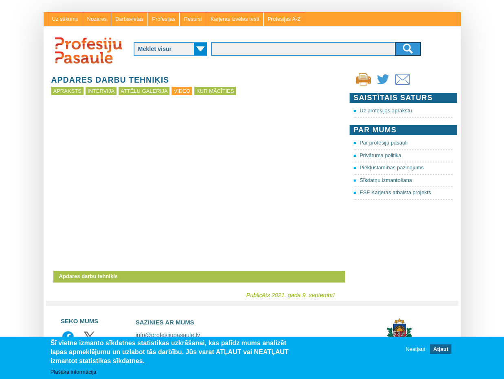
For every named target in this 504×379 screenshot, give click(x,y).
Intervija (101, 91)
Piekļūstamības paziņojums (392, 167)
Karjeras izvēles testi (234, 19)
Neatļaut (415, 349)
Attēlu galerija (144, 91)
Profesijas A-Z (284, 19)
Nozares (97, 19)
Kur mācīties (215, 91)
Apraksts (67, 91)
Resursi (193, 19)
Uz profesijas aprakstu (386, 110)
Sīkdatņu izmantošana (386, 180)
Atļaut (440, 349)
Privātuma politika (381, 155)
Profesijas (163, 19)
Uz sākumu (65, 19)
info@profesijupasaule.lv (168, 335)
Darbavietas (129, 19)
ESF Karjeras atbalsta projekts (395, 192)
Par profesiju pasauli (384, 143)
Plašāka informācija (74, 372)
